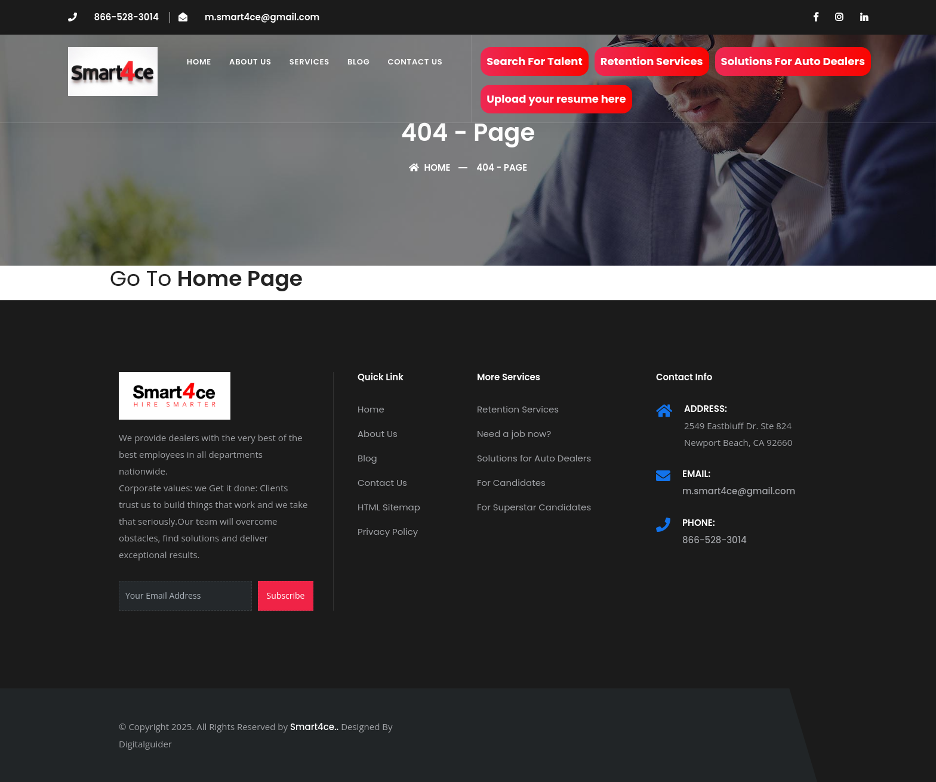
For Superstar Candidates (534, 507)
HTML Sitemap (389, 507)
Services (310, 61)
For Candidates (511, 482)
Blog (358, 61)
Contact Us (415, 61)
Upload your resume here (556, 98)
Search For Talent (534, 61)
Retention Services (652, 61)
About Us (250, 61)
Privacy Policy (388, 531)
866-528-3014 (126, 17)
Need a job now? (514, 433)
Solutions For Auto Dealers (793, 61)
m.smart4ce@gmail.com (262, 17)
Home (199, 61)
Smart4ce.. (314, 727)
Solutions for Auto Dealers (534, 458)
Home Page (240, 278)
